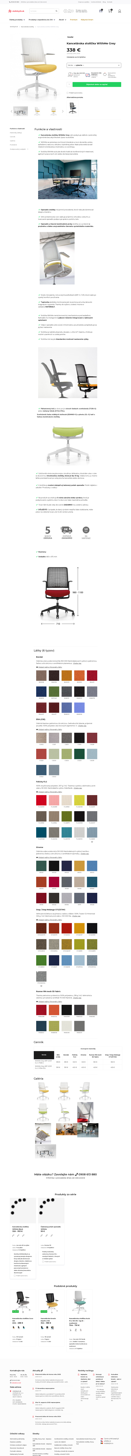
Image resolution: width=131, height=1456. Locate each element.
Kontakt (109, 2)
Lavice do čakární (60, 1442)
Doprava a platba (83, 2)
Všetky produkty (16, 20)
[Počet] (69, 84)
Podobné (13, 145)
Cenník (12, 137)
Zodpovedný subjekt (19, 149)
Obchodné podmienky (17, 1439)
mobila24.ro (107, 1443)
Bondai (66, 1055)
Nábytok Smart (87, 20)
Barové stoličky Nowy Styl (62, 1448)
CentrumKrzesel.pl (110, 1439)
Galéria (12, 141)
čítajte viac (77, 663)
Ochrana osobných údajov (18, 1445)
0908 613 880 (14, 2)
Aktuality (38, 1371)
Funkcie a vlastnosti (17, 129)
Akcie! (61, 20)
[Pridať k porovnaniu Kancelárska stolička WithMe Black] (14, 1275)
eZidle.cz (106, 1441)
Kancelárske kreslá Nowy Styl (86, 1439)
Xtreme (83, 1055)
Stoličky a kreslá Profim (62, 1454)
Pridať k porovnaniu (74, 93)
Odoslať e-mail (16, 1382)
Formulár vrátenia (15, 1451)
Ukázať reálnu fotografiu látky (50, 667)
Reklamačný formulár (17, 1454)
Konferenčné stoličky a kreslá (64, 1439)
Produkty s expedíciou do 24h (41, 20)
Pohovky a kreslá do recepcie (64, 1451)
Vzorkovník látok (96, 2)
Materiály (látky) (16, 133)
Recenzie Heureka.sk (17, 1448)
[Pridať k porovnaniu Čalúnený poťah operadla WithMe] (43, 1261)
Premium (73, 20)
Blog (104, 2)
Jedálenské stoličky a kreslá (63, 1445)
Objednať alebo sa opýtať (96, 84)
